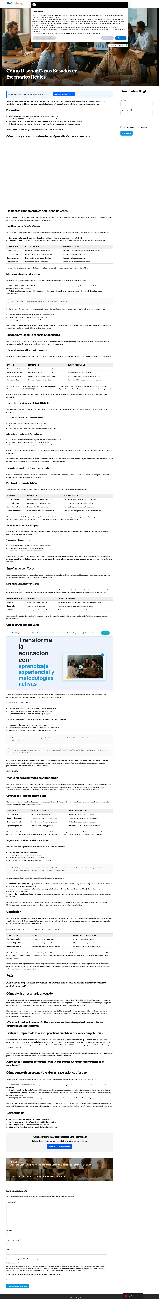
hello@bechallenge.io (67, 1268)
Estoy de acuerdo (14, 1263)
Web (8, 1249)
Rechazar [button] (107, 38)
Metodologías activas (14, 66)
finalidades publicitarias (54, 23)
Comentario (11, 1202)
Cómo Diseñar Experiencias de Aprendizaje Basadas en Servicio (33, 1127)
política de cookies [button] (54, 17)
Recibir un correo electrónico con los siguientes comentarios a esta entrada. (34, 1274)
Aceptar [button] (120, 38)
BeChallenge (43, 121)
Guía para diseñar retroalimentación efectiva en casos (30, 1119)
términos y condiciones (138, 127)
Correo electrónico (13, 1240)
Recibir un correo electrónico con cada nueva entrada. (26, 1280)
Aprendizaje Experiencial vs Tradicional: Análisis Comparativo (32, 1122)
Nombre (9, 1231)
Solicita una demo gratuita (63, 94)
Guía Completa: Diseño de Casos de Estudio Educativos (30, 1125)
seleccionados (71, 19)
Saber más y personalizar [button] (44, 38)
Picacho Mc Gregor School (49, 386)
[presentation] (135, 122)
